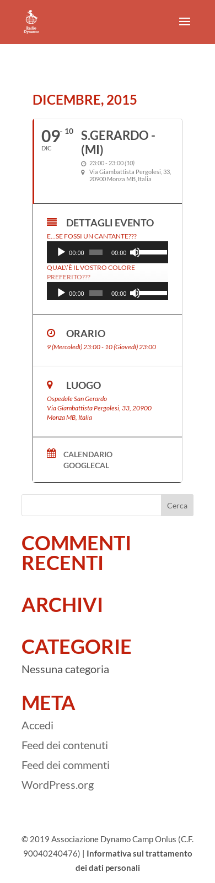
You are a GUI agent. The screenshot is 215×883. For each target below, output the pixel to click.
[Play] (61, 252)
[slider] (96, 252)
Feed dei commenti (66, 764)
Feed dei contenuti (65, 744)
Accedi (37, 725)
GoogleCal (86, 465)
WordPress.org (58, 784)
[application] (107, 252)
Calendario (87, 454)
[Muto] (135, 252)
